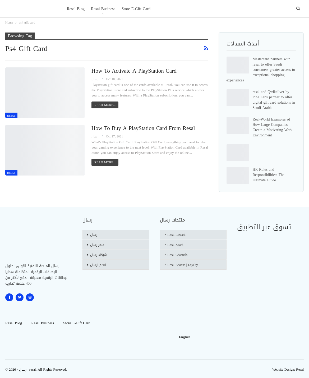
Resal (300, 369)
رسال (93, 235)
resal (11, 115)
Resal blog (76, 8)
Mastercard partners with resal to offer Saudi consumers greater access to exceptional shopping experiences (261, 70)
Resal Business (103, 8)
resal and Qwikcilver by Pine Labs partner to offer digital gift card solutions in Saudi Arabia (274, 99)
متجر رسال (97, 245)
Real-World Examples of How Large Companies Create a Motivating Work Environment (273, 127)
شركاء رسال (98, 255)
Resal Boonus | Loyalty (183, 265)
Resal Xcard (175, 245)
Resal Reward (177, 235)
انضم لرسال (98, 265)
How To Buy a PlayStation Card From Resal (143, 128)
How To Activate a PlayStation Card (134, 71)
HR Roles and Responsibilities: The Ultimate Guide (268, 175)
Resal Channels (177, 255)
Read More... (105, 105)
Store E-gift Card (136, 8)
